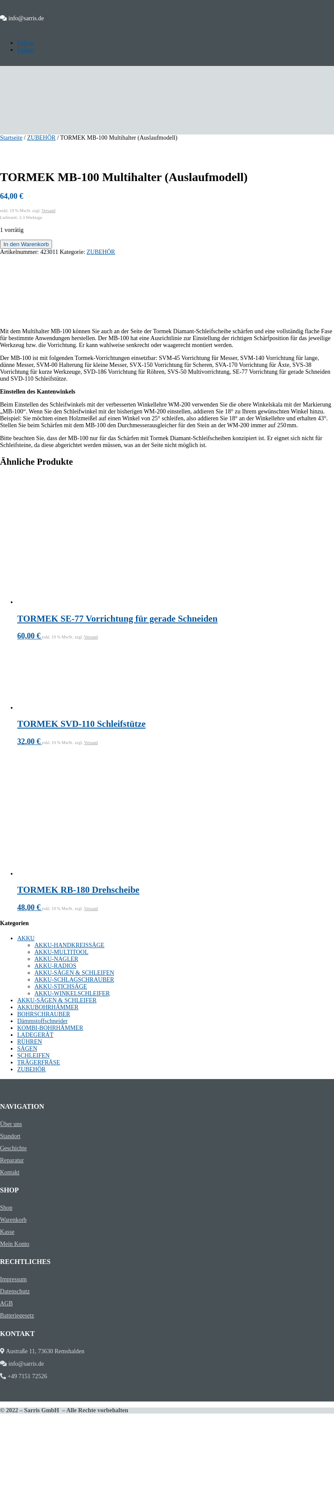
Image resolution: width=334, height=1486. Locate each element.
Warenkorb (13, 1220)
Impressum (13, 1279)
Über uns (11, 1124)
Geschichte (13, 1148)
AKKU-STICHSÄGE (60, 986)
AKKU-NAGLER (56, 959)
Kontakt (9, 1172)
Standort (10, 1136)
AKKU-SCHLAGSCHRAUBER (74, 979)
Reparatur (12, 1160)
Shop (6, 1207)
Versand (48, 210)
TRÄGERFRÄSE (38, 1062)
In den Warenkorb (26, 244)
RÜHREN (29, 1042)
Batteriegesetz (17, 1315)
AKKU (25, 938)
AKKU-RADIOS (55, 966)
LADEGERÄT (35, 1035)
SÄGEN (27, 1048)
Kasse (7, 1232)
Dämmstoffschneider (42, 1021)
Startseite (11, 138)
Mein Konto (14, 1244)
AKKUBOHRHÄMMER (47, 1007)
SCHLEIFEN (33, 1055)
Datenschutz (15, 1291)
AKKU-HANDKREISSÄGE (69, 945)
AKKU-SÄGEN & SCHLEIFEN (74, 973)
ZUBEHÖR (41, 138)
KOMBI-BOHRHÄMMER (50, 1028)
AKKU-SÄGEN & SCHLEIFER (56, 1000)
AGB (6, 1303)
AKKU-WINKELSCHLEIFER (72, 993)
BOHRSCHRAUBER (43, 1014)
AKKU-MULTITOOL (61, 952)
